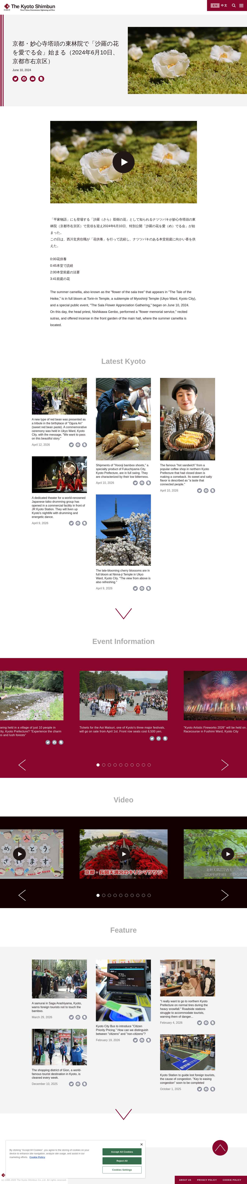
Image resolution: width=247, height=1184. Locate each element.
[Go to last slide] (22, 765)
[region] (75, 1159)
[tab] (98, 764)
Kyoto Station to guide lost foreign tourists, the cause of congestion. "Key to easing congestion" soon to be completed (187, 1079)
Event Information (123, 641)
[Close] (141, 1144)
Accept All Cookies (122, 1151)
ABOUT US (185, 1180)
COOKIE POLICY (232, 1180)
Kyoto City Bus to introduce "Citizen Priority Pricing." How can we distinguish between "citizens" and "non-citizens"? (122, 1030)
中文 (224, 5)
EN (215, 5)
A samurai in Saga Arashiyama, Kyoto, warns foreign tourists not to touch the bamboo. (57, 1007)
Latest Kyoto (123, 361)
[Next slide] (225, 765)
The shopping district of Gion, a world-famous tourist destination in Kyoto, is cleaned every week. (56, 1074)
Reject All (121, 1160)
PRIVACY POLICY (207, 1180)
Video (123, 800)
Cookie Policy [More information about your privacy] (37, 1157)
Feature (123, 930)
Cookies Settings (122, 1169)
